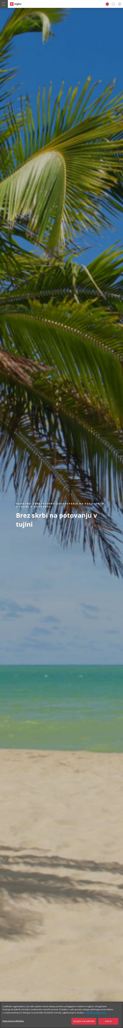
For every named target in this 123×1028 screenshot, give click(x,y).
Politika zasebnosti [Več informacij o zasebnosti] (95, 1015)
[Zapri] (117, 1010)
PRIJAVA (119, 4)
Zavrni (108, 1024)
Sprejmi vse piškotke (83, 1024)
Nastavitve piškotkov (13, 1024)
